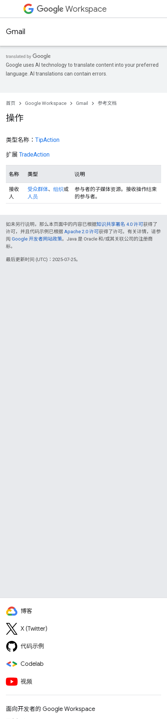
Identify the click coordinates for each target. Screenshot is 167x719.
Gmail (15, 31)
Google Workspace (45, 103)
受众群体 (38, 189)
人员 (33, 196)
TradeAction (34, 154)
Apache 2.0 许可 (81, 231)
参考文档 (107, 103)
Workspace (72, 9)
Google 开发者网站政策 (37, 239)
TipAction (47, 139)
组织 (58, 189)
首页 (10, 103)
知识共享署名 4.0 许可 (120, 224)
